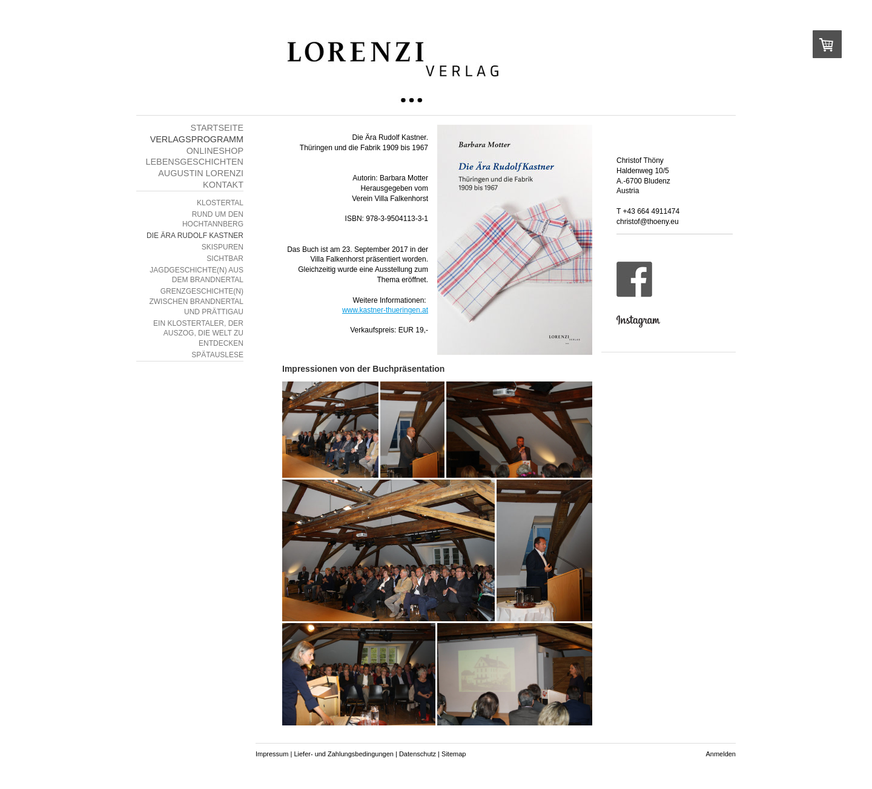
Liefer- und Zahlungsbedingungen (344, 754)
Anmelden (720, 754)
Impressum (272, 754)
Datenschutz (417, 754)
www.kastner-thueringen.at (385, 310)
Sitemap (453, 754)
